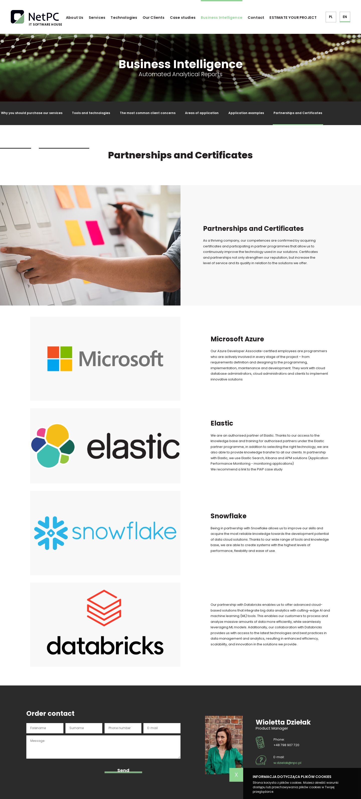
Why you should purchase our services (31, 113)
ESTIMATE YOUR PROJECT (293, 17)
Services (97, 17)
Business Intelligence (221, 17)
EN (345, 17)
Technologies (124, 17)
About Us (74, 17)
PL (331, 17)
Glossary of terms (15, 136)
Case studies (183, 17)
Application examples (246, 113)
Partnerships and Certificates (298, 113)
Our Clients (154, 17)
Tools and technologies (91, 113)
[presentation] (60, 769)
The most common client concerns (147, 113)
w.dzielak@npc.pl (287, 763)
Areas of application (202, 113)
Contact (256, 17)
